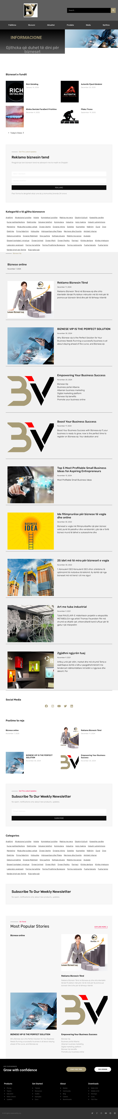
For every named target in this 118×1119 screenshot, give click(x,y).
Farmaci (75, 240)
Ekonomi (31, 25)
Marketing (11, 227)
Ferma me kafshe (33, 245)
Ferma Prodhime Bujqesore (53, 245)
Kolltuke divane (58, 236)
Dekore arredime (14, 236)
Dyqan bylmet (37, 240)
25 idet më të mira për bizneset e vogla (83, 560)
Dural (98, 227)
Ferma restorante (74, 245)
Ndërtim (90, 227)
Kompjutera (59, 222)
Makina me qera (66, 217)
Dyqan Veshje (45, 227)
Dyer (104, 227)
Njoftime (106, 25)
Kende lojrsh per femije (16, 250)
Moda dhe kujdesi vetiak (27, 227)
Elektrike (10, 231)
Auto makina (80, 222)
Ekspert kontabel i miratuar (18, 240)
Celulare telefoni (45, 222)
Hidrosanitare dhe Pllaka (51, 231)
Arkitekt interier (90, 231)
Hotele (36, 217)
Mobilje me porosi (74, 236)
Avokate (87, 236)
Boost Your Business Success (76, 421)
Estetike (70, 227)
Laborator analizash (15, 245)
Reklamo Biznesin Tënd (72, 282)
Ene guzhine (45, 236)
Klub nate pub (34, 250)
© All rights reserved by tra (11, 1113)
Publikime (12, 25)
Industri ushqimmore (96, 222)
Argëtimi (9, 217)
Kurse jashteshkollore (16, 222)
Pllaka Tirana (86, 109)
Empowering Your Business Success (81, 375)
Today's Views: (16, 133)
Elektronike (31, 222)
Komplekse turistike (49, 217)
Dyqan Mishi (50, 240)
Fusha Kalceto (90, 245)
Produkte (70, 25)
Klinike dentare (87, 240)
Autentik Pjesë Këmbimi (91, 84)
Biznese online (17, 264)
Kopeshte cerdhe (97, 217)
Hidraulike (35, 231)
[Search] (113, 10)
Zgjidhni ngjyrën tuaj (71, 653)
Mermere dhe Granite (73, 231)
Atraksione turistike (23, 217)
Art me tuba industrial (72, 606)
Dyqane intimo (59, 227)
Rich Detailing (32, 84)
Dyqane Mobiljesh (30, 236)
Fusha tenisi (103, 245)
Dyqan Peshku (64, 240)
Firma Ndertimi (22, 231)
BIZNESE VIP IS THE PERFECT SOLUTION (83, 329)
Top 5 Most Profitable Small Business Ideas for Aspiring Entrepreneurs (81, 469)
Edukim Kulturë (81, 217)
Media (88, 25)
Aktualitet (51, 25)
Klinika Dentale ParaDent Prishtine (41, 109)
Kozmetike (80, 227)
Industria (69, 222)
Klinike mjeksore (102, 240)
